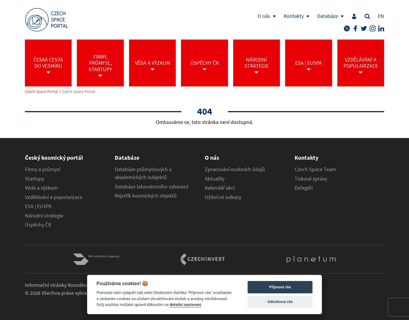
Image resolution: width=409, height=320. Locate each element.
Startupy (34, 179)
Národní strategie (44, 215)
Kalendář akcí (220, 188)
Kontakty (294, 16)
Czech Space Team (315, 169)
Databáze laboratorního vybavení (151, 186)
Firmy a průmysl (42, 169)
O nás (264, 16)
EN (381, 16)
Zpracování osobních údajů (235, 169)
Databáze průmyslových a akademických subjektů (143, 173)
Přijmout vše (280, 287)
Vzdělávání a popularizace (53, 197)
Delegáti (304, 188)
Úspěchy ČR (38, 225)
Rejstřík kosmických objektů (146, 196)
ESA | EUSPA (38, 206)
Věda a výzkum (41, 188)
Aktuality (214, 179)
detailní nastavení (185, 304)
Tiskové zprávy (311, 179)
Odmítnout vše (280, 301)
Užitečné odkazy (223, 197)
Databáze (327, 16)
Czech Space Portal (41, 91)
